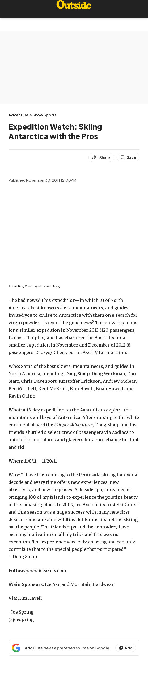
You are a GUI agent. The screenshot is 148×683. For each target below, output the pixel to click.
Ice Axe (52, 584)
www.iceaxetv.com (46, 570)
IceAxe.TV (87, 352)
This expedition (58, 300)
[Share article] (100, 157)
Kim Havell (30, 598)
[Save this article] (128, 157)
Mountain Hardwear (92, 584)
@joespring (21, 619)
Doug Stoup (25, 556)
